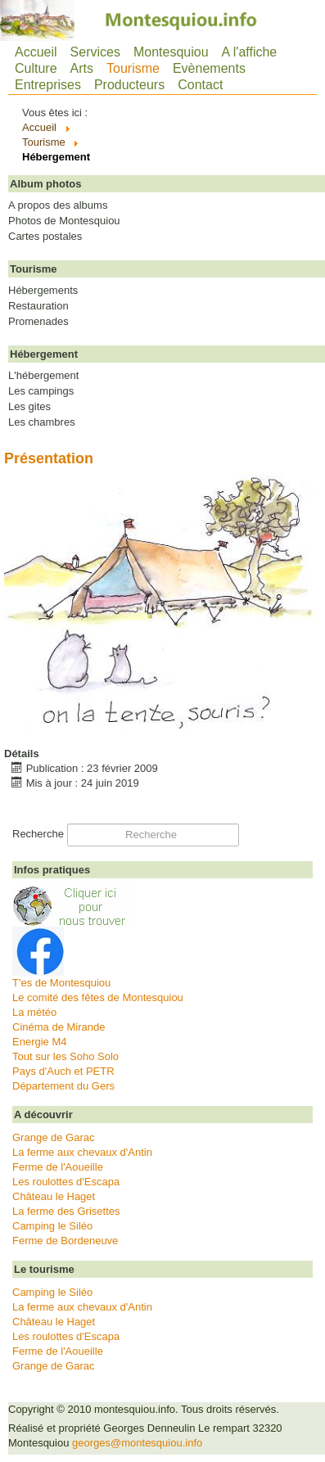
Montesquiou (171, 52)
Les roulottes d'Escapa (66, 1181)
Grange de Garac (53, 1137)
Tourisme (133, 68)
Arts (81, 68)
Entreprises (48, 85)
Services (95, 52)
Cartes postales (45, 236)
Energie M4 (39, 1042)
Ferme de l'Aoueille (57, 1167)
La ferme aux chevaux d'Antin (82, 1152)
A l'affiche (250, 52)
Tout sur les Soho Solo (65, 1056)
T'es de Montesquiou (61, 983)
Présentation (48, 458)
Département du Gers (63, 1086)
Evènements (209, 68)
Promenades (38, 321)
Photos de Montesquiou (64, 221)
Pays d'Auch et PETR (63, 1071)
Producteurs (129, 85)
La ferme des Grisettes (66, 1211)
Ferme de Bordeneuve (65, 1240)
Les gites (29, 407)
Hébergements (43, 290)
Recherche (38, 834)
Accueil (36, 52)
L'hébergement (43, 375)
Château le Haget (53, 1196)
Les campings (41, 391)
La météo (34, 1012)
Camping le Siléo (52, 1226)
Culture (36, 68)
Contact (200, 85)
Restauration (38, 306)
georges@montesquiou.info (137, 1443)
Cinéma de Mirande (58, 1027)
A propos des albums (57, 205)
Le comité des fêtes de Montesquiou (97, 997)
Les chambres (41, 422)
